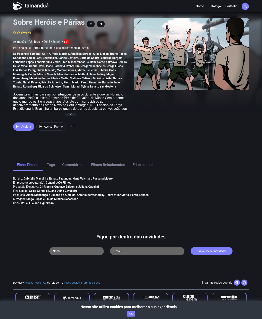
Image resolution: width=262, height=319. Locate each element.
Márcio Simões (66, 70)
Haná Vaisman (82, 178)
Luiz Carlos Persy (24, 70)
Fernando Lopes (23, 62)
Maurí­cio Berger (39, 78)
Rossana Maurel (103, 178)
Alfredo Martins (59, 53)
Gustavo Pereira (116, 62)
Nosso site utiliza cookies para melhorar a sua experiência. (130, 307)
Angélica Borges (80, 53)
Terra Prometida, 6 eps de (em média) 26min (60, 47)
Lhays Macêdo (46, 70)
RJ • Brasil (34, 41)
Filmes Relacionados (108, 165)
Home (200, 6)
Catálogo (215, 6)
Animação (19, 41)
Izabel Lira (73, 66)
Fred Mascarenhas (73, 62)
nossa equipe (72, 282)
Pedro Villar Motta (117, 195)
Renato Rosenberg (25, 86)
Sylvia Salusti (89, 86)
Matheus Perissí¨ (88, 70)
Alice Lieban (101, 53)
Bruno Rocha (118, 53)
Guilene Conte (96, 62)
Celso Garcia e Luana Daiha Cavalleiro (53, 190)
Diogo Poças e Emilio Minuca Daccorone (52, 199)
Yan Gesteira (108, 86)
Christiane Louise (24, 58)
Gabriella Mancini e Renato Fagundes (47, 178)
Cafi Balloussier (47, 58)
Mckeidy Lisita (102, 78)
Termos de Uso (91, 282)
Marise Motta (59, 78)
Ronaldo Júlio (111, 82)
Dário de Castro (89, 58)
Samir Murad (71, 86)
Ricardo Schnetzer (50, 86)
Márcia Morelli (46, 74)
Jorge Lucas (115, 66)
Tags (51, 165)
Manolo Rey (97, 74)
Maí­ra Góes (108, 70)
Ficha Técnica (28, 165)
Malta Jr (83, 74)
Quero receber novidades (212, 251)
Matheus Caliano (80, 78)
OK (131, 313)
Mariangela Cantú (24, 74)
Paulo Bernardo (91, 82)
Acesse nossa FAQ (36, 282)
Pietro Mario (71, 82)
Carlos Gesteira (68, 58)
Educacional (143, 165)
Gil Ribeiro (46, 186)
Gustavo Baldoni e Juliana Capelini (76, 186)
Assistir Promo (51, 126)
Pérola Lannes (139, 195)
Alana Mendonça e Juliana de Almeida (50, 195)
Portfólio (231, 6)
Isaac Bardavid (55, 66)
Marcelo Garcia (67, 74)
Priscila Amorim (51, 82)
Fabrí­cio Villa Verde (47, 62)
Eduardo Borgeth (111, 58)
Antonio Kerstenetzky (90, 195)
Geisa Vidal (20, 66)
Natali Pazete (31, 82)
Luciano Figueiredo (41, 203)
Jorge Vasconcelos (93, 66)
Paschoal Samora (28, 53)
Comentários (73, 165)
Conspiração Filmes (58, 182)
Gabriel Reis (37, 66)
